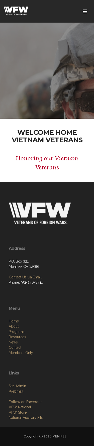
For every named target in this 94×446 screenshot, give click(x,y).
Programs (17, 351)
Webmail (16, 409)
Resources (17, 356)
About (14, 346)
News (13, 361)
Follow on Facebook (25, 419)
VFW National (20, 424)
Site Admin (17, 403)
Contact (15, 367)
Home (14, 340)
